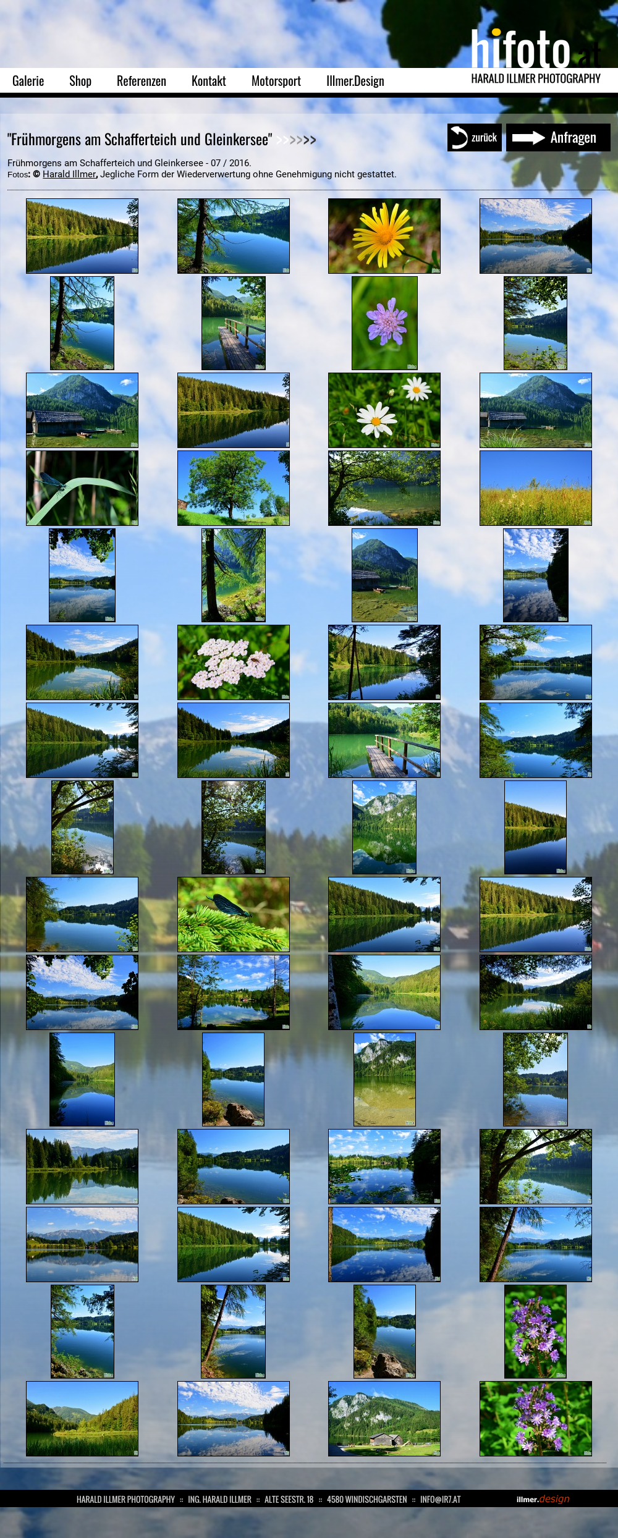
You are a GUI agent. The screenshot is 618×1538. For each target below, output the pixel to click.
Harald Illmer (69, 174)
